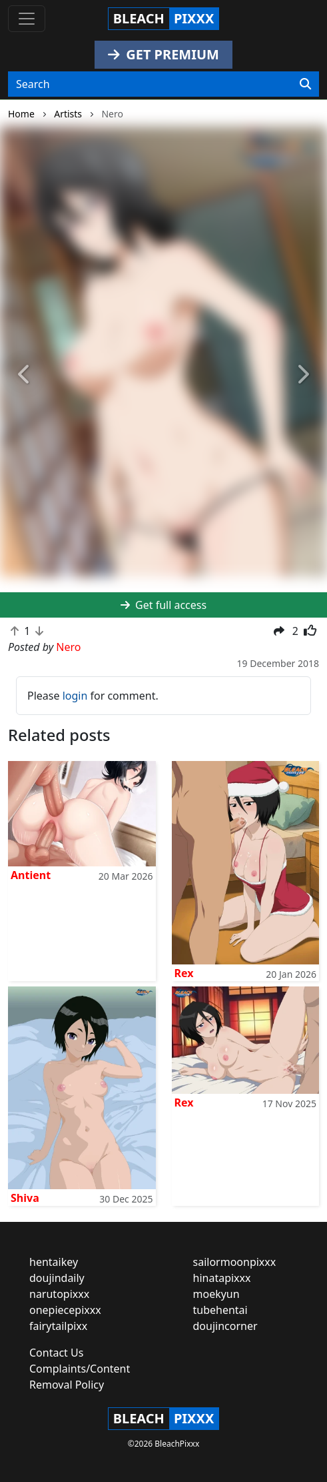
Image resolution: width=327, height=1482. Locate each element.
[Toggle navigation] (26, 18)
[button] (24, 375)
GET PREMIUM (163, 54)
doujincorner (225, 1326)
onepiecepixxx (65, 1310)
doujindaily (57, 1278)
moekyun (216, 1294)
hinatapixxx (222, 1278)
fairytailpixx (58, 1326)
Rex (184, 973)
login (75, 695)
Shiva (25, 1198)
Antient (31, 875)
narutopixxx (59, 1294)
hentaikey (53, 1262)
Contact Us (56, 1352)
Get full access (163, 605)
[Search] (305, 84)
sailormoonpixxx (234, 1262)
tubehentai (220, 1310)
